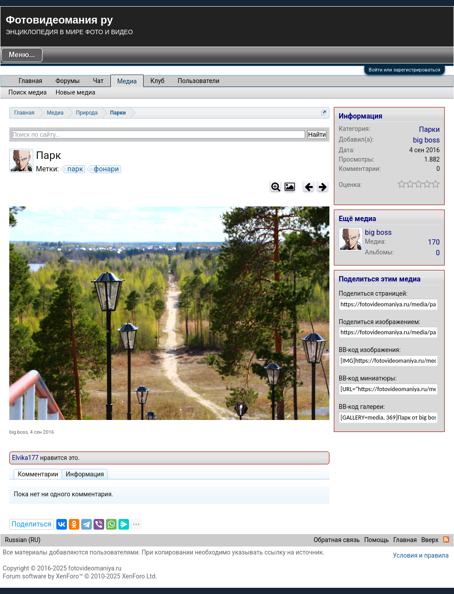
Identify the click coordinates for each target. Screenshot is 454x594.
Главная (30, 80)
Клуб (157, 80)
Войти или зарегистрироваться (404, 70)
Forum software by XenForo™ (80, 576)
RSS (446, 539)
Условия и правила (421, 555)
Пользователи (198, 80)
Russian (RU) (22, 539)
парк (74, 169)
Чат (98, 80)
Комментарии (38, 474)
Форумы (67, 80)
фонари (105, 169)
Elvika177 (25, 457)
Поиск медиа (27, 92)
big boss (18, 432)
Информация (85, 474)
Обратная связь (336, 539)
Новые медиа (75, 92)
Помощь (376, 539)
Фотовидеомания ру (59, 20)
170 (434, 242)
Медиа (127, 81)
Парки (429, 129)
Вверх (429, 539)
